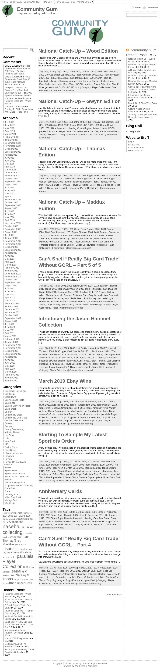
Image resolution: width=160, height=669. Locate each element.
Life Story (9, 435)
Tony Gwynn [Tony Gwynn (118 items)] (22, 575)
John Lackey (90, 298)
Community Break (14, 414)
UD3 (49, 134)
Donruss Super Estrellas (95, 81)
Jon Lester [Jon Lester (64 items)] (19, 549)
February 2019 (12, 137)
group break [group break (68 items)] (20, 545)
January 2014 (11, 238)
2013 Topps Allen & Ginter (89, 178)
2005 (65, 78)
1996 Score (107, 122)
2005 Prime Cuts (89, 235)
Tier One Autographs (15, 482)
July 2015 (9, 235)
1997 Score (74, 175)
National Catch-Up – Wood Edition (78, 51)
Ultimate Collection (63, 524)
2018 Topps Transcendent (77, 404)
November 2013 (13, 244)
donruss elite (75, 81)
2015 (80, 354)
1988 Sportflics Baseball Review (18, 94)
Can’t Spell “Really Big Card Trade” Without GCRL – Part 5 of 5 (19, 624)
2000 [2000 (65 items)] (20, 513)
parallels (88, 84)
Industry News (12, 432)
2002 (99, 71)
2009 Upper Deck (77, 567)
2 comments (110, 524)
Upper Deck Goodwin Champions (56, 420)
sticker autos (99, 364)
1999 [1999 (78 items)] (14, 513)
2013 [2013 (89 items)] (25, 519)
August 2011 (11, 321)
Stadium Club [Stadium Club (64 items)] (8, 575)
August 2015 (11, 232)
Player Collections (14, 453)
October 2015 (11, 226)
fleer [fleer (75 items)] (19, 537)
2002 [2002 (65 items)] (25, 513)
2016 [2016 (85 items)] (30, 519)
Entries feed (134, 144)
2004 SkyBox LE (54, 78)
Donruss (64, 81)
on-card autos (93, 414)
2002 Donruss (110, 71)
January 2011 (11, 342)
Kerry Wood (69, 84)
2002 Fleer (74, 461)
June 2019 (10, 125)
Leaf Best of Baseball (74, 414)
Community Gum (37, 9)
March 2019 (11, 134)
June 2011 (10, 327)
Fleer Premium (101, 238)
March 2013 (11, 264)
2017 (48, 292)
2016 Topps (79, 357)
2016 (98, 289)
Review (8, 459)
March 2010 (11, 371)
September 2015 (13, 229)
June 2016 (10, 214)
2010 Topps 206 (87, 468)
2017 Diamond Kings (62, 292)
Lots (7, 438)
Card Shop (10, 403)
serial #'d (53, 87)
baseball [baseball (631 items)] (12, 526)
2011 (88, 351)
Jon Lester (102, 298)
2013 (56, 178)
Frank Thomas (100, 181)
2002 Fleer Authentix (80, 74)
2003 (94, 74)
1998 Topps (70, 125)
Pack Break (10, 450)
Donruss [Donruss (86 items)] (12, 537)
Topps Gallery (53, 304)
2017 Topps (98, 357)
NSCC (79, 84)
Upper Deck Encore (85, 245)
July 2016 (9, 211)
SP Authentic (98, 521)
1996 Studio (51, 125)
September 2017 (13, 181)
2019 (76, 408)
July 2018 (9, 157)
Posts (138, 7)
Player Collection (102, 84)
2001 (41, 128)
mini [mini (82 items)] (29, 552)
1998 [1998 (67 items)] (9, 513)
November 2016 (13, 199)
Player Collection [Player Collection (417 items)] (13, 564)
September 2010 (13, 354)
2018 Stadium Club (85, 571)
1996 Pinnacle (93, 122)
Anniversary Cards (60, 491)
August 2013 (11, 253)
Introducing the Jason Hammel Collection (15, 631)
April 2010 (10, 368)
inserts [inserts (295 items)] (9, 548)
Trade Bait (10, 488)
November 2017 (13, 175)
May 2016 (10, 217)
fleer (116, 471)
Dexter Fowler (105, 574)
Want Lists (10, 503)
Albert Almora (46, 295)
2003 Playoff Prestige (109, 74)
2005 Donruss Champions (58, 464)
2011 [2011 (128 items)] (12, 518)
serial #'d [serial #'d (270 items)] (19, 571)
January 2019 (11, 140)
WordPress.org (135, 150)
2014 (106, 351)
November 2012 (13, 276)
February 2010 (12, 374)
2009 (102, 464)
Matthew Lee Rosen (15, 106)
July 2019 (9, 122)
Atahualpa (92, 666)
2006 (51, 351)
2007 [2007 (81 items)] (16, 516)
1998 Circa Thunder (110, 175)
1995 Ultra (73, 122)
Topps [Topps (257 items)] (8, 579)
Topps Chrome (67, 245)
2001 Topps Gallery (76, 285)
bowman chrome (57, 360)
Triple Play (94, 304)
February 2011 (12, 339)
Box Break (10, 394)
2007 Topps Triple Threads (59, 515)
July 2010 (9, 360)
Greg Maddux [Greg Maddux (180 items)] (12, 542)
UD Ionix (75, 87)
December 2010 (13, 345)
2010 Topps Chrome (106, 468)
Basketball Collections (16, 391)
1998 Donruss (46, 178)
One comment (96, 134)
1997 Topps (87, 175)
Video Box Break (13, 497)
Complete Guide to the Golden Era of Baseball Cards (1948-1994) (16, 90)
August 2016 (11, 208)
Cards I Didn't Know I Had (17, 406)
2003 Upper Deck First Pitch (102, 461)
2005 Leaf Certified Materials (84, 348)
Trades (8, 491)
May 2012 (10, 294)
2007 (41, 515)
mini (41, 185)
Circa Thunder (64, 181)
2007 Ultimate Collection (85, 515)
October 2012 (11, 279)
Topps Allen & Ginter (66, 367)
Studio (102, 131)
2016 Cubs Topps (63, 357)
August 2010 (11, 357)
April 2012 (10, 297)
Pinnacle (53, 131)
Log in (131, 141)
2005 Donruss (53, 235)
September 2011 (13, 318)
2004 (41, 78)
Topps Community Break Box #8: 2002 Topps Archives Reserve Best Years (18, 70)
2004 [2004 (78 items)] (5, 516)
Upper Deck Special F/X (104, 367)
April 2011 (10, 333)
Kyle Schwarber (59, 577)
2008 (75, 464)
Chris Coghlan (90, 295)
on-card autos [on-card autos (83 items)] (9, 557)
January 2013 (11, 270)
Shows (8, 467)
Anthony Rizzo (46, 411)
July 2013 (9, 256)
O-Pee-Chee (59, 474)
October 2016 (11, 202)
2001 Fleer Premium (55, 232)
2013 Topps (45, 289)
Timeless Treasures (49, 245)
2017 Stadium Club (83, 292)
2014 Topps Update (67, 354)
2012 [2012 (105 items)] (19, 518)
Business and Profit (14, 400)
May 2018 (10, 163)
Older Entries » (113, 594)
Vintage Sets (11, 500)
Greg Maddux (94, 411)
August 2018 (11, 154)
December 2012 (13, 273)
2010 (75, 468)
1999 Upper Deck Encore (81, 229)
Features (9, 426)
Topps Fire (71, 580)
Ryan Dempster (101, 474)
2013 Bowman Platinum (105, 285)
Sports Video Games (15, 473)
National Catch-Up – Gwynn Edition (80, 101)
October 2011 (11, 315)
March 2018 (11, 169)
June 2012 (10, 291)
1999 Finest (74, 71)
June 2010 (10, 363)
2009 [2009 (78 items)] (28, 516)
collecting (53, 81)
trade (85, 304)
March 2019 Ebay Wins (16, 638)
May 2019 (10, 128)
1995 (64, 122)
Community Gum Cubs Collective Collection (15, 419)
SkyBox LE (64, 87)
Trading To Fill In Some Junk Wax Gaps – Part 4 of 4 (19, 110)
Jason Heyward (61, 298)
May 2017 (10, 193)
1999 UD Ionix (88, 71)
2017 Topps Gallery (104, 292)
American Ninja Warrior (104, 408)
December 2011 (13, 309)
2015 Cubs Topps (93, 354)
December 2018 (13, 143)
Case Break (10, 408)
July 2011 (9, 324)
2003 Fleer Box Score (80, 512)
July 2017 (9, 187)
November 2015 (13, 223)
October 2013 (11, 247)
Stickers (9, 479)
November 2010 (13, 348)
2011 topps (97, 351)
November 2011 (13, 312)
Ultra (54, 134)
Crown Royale (84, 128)
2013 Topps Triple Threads (59, 518)
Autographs (111, 357)
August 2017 (11, 184)
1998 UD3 (82, 125)
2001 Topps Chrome (77, 232)
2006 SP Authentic (107, 512)
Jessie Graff (45, 414)
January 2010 (11, 377)
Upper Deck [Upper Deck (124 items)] (24, 583)
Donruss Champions (103, 471)
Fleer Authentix (46, 84)
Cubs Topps (83, 360)
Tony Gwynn (113, 131)
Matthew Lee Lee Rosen (17, 98)
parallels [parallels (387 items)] (25, 556)
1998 (60, 125)
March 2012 (11, 300)
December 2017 (13, 172)
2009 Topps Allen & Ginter (59, 468)
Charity (8, 411)
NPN (7, 444)
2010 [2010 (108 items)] (5, 518)
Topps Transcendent (90, 417)
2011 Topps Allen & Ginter (58, 471)
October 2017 (11, 178)
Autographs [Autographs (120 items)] (16, 521)
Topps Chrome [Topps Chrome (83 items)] (20, 579)
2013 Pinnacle (68, 178)
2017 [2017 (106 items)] (5, 522)
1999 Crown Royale (104, 125)
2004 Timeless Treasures (106, 232)
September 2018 (13, 152)
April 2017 (10, 196)
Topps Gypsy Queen (71, 304)
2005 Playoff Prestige (100, 78)
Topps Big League (55, 580)
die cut (96, 128)
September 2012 (13, 282)
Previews (9, 456)
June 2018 (10, 160)
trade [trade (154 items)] (12, 583)
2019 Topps (86, 408)
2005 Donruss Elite (79, 78)
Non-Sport (10, 441)
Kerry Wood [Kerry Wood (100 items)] (20, 552)
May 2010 (10, 365)
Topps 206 (44, 477)
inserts (58, 84)
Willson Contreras (83, 420)
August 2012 (11, 285)
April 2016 (10, 220)
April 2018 (10, 166)
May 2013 (10, 258)
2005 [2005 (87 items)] (10, 515)
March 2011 (11, 336)
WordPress (80, 666)
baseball (43, 81)
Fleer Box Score (101, 518)
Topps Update (61, 188)
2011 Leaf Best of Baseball (82, 401)
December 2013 (13, 241)
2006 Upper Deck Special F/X (70, 351)
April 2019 (10, 131)
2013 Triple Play (87, 289)
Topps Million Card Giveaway (19, 485)
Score (80, 131)
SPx (96, 131)
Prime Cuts (97, 241)
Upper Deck (90, 580)
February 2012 (12, 303)
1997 (64, 175)
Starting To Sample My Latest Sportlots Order (19, 650)
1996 (82, 122)
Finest (111, 81)
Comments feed (136, 147)
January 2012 (11, 306)
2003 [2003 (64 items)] (29, 513)
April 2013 (10, 261)
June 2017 (10, 190)
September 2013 (13, 250)
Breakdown (10, 397)
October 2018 (11, 149)
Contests (9, 423)
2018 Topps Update (101, 404)
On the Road (11, 447)
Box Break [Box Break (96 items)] (28, 527)
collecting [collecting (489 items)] (13, 532)
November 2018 (13, 146)
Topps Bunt (73, 417)
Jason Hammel (97, 360)
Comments (152, 7)
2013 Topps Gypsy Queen (65, 289)
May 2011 (10, 330)
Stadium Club (95, 301)
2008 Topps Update (88, 464)
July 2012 (9, 288)
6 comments (58, 248)
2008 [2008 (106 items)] (22, 515)
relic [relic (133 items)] (26, 567)
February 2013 (12, 267)
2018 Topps (57, 404)
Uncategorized (12, 494)
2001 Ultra (51, 128)
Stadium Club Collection (17, 476)
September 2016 (13, 205)
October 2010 (11, 351)
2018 (47, 404)
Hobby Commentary (15, 429)
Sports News (11, 470)
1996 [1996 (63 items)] (5, 513)
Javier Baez (76, 298)
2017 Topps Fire (61, 571)
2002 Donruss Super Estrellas (54, 74)
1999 (64, 71)
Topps (42, 134)
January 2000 (11, 380)
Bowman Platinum (73, 295)
